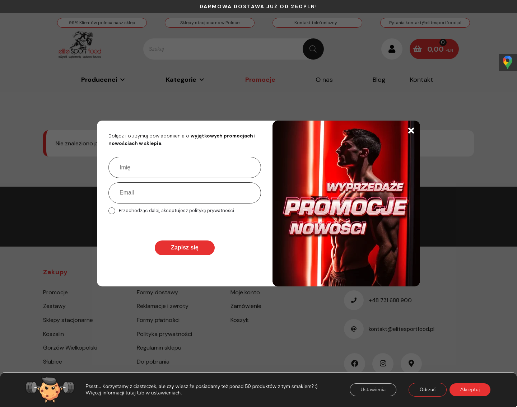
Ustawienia (372, 389)
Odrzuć (427, 389)
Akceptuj (470, 389)
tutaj (130, 392)
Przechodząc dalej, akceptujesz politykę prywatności (176, 210)
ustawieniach (165, 393)
